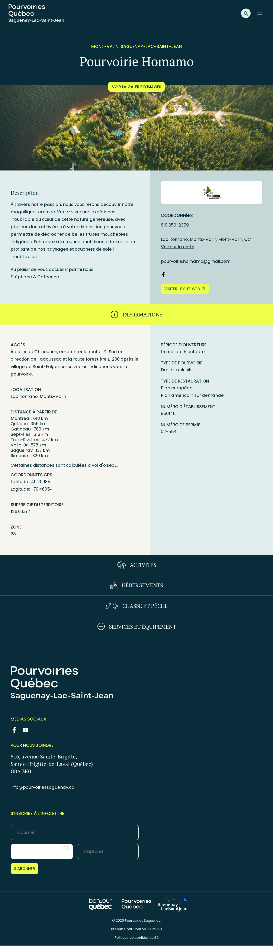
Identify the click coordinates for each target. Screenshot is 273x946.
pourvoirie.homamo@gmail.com (196, 261)
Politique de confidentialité (137, 938)
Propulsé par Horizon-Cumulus (136, 929)
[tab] (136, 315)
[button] (246, 13)
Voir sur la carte (177, 247)
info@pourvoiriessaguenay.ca (43, 788)
